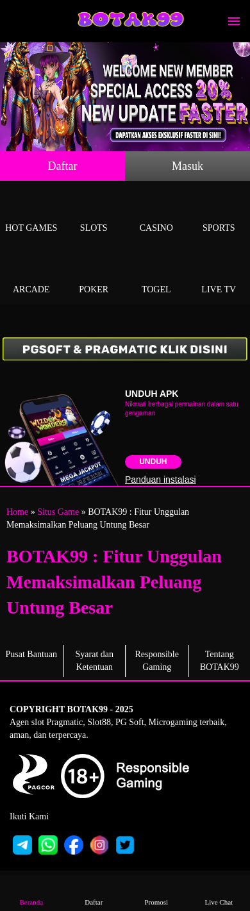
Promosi (156, 893)
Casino (156, 213)
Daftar (63, 166)
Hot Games (31, 213)
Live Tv (219, 274)
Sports (219, 213)
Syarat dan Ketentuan (94, 660)
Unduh (153, 461)
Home (17, 512)
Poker (94, 274)
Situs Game (58, 512)
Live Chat (218, 893)
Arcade (31, 274)
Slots (94, 213)
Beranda (31, 893)
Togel (156, 274)
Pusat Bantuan (32, 654)
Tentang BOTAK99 (219, 660)
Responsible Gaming (157, 660)
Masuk (187, 166)
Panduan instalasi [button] (160, 479)
